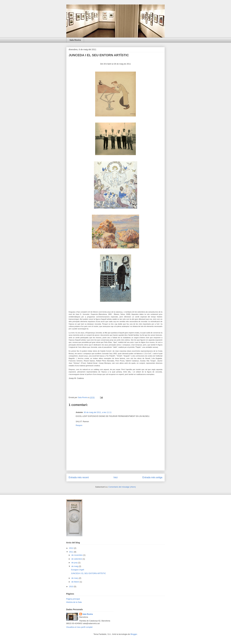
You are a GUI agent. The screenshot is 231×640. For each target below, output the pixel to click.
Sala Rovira (75, 40)
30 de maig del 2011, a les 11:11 (98, 412)
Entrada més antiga (152, 477)
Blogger (134, 634)
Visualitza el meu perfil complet (79, 627)
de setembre (77, 559)
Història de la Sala (74, 602)
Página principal (73, 599)
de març (75, 578)
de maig (75, 566)
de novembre (77, 555)
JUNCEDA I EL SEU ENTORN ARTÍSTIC (88, 573)
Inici (116, 477)
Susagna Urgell (77, 570)
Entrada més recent (79, 477)
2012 (71, 548)
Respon (79, 425)
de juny (74, 562)
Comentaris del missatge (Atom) (122, 487)
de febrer (75, 582)
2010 (71, 586)
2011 (71, 552)
